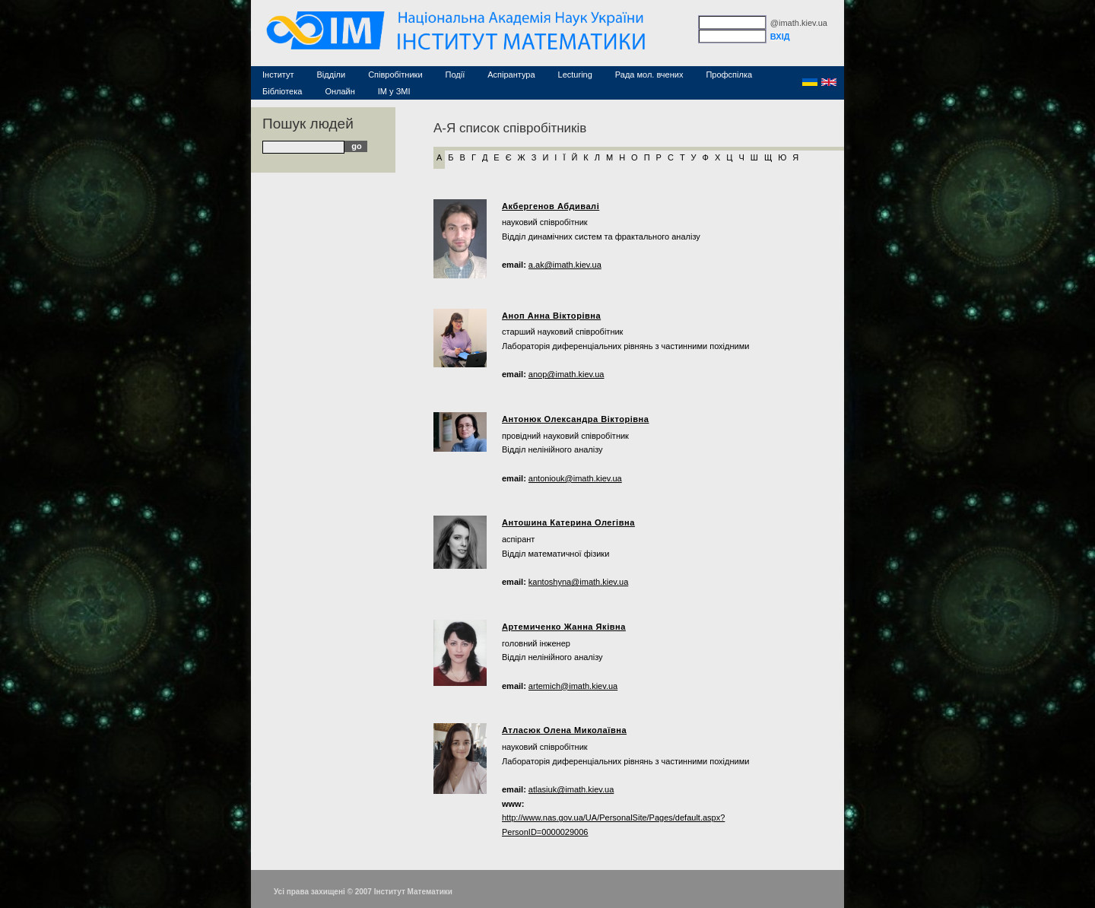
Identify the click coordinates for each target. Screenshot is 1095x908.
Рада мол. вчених (649, 74)
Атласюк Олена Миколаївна (564, 730)
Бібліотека (282, 91)
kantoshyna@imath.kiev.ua (578, 581)
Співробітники (395, 74)
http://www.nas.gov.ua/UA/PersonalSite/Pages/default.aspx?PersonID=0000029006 (613, 825)
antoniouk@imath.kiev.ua (575, 478)
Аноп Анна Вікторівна (551, 315)
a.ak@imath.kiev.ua (564, 264)
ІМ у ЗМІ (394, 91)
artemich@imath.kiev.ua (572, 686)
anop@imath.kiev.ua (566, 374)
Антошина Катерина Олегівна (568, 522)
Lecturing (575, 74)
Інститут (278, 74)
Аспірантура (511, 74)
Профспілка (729, 74)
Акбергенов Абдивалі (550, 206)
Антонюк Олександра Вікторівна (575, 419)
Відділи (331, 74)
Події (455, 74)
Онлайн (339, 91)
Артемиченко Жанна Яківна (564, 626)
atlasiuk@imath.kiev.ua (571, 789)
